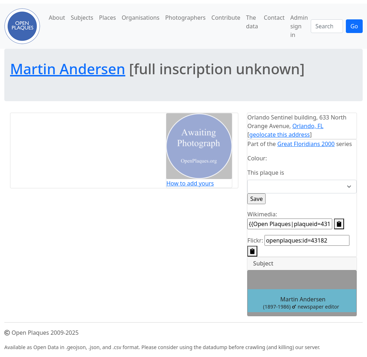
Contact (274, 18)
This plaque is (265, 173)
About (57, 18)
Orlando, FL (308, 126)
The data (252, 22)
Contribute (225, 18)
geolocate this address (279, 134)
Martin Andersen (67, 69)
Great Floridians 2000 (306, 144)
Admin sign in (299, 26)
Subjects (82, 18)
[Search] (327, 26)
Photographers (185, 18)
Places (107, 18)
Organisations (140, 18)
